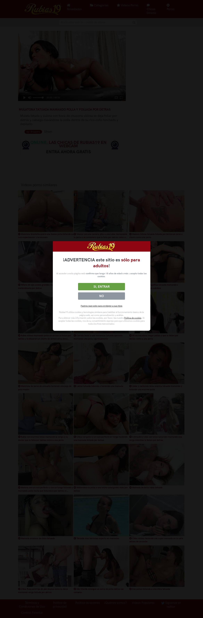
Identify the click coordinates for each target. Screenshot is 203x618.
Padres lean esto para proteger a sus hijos (101, 306)
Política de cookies (132, 318)
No (101, 296)
